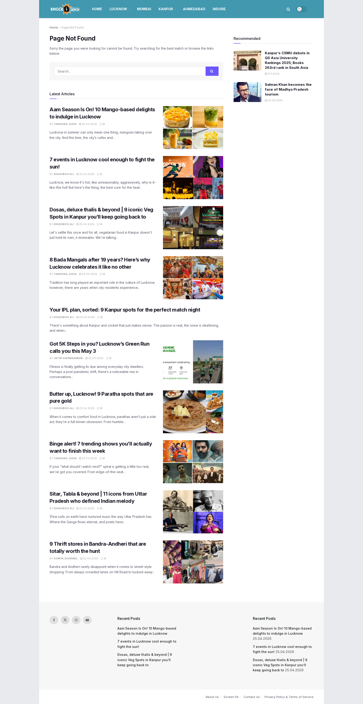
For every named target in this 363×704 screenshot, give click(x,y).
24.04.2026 (88, 274)
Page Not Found (73, 27)
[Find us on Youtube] (87, 620)
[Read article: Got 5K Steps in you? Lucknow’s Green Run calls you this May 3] (193, 361)
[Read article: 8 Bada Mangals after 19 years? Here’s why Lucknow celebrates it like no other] (193, 277)
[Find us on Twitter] (65, 620)
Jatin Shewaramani (68, 358)
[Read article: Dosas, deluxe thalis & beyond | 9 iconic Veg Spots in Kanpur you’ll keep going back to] (193, 227)
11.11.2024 (272, 73)
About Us (212, 697)
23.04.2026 (94, 358)
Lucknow (118, 9)
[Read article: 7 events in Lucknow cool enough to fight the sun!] (193, 177)
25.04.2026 (88, 124)
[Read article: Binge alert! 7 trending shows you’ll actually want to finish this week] (193, 461)
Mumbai (144, 9)
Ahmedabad (194, 9)
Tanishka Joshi (65, 124)
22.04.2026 (85, 508)
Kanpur (166, 9)
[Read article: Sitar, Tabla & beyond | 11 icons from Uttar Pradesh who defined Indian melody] (193, 511)
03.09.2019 (273, 100)
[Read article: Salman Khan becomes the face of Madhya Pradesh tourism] (247, 92)
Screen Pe (231, 697)
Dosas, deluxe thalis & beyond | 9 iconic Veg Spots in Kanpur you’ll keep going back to (144, 660)
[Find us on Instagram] (76, 620)
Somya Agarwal (66, 558)
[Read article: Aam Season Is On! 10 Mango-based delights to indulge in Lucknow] (193, 127)
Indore (219, 9)
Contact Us (252, 697)
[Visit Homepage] (66, 9)
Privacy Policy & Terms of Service (289, 697)
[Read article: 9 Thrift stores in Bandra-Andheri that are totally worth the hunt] (193, 561)
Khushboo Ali (64, 174)
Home (97, 9)
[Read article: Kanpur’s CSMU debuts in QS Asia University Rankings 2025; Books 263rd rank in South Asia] (247, 60)
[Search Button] (288, 9)
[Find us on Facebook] (54, 620)
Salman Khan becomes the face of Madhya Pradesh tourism (288, 89)
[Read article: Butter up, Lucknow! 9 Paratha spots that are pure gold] (193, 411)
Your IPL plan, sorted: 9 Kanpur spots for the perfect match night (125, 310)
